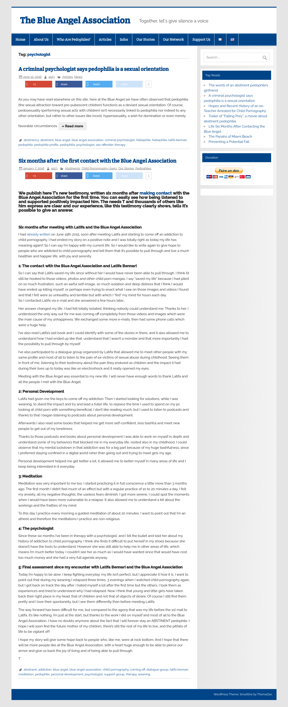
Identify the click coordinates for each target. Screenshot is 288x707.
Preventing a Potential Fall (229, 142)
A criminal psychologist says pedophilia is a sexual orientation (93, 69)
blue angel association (88, 140)
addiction (45, 669)
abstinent (47, 140)
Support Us (201, 40)
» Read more (72, 126)
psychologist (85, 144)
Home (20, 40)
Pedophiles (143, 168)
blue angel (62, 140)
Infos (124, 40)
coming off (137, 669)
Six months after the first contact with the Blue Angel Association (97, 161)
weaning (144, 674)
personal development (67, 674)
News (78, 77)
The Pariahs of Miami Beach (230, 137)
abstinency (31, 140)
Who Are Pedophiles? (73, 40)
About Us (41, 40)
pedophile (25, 144)
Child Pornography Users (99, 168)
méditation (26, 674)
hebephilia (159, 140)
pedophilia (67, 144)
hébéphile (143, 140)
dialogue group (157, 669)
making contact (156, 193)
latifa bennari (177, 140)
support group (114, 674)
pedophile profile (46, 144)
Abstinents (72, 168)
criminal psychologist (120, 140)
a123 (51, 77)
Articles (105, 40)
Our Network (173, 40)
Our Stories (145, 40)
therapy (120, 144)
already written (38, 234)
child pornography (116, 669)
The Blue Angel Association (75, 20)
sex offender (104, 144)
